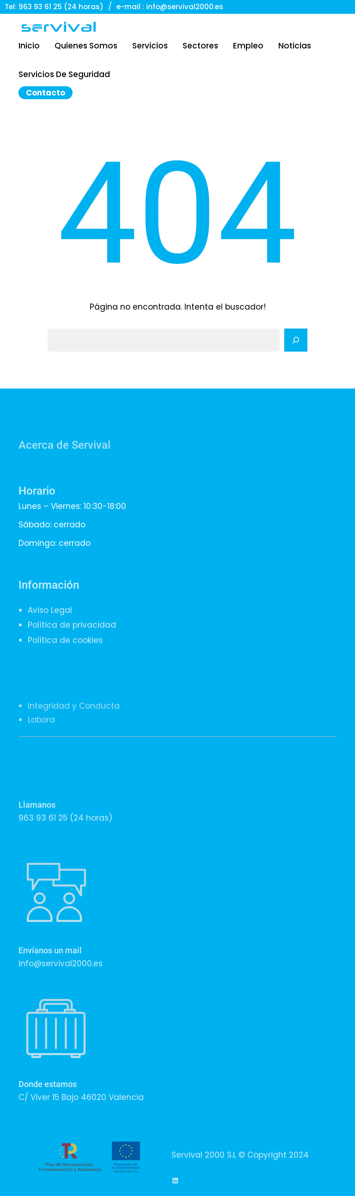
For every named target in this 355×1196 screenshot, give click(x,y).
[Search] (295, 340)
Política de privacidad (72, 642)
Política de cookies (65, 657)
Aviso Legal (50, 627)
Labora (41, 754)
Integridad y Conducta (74, 740)
